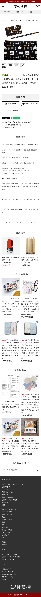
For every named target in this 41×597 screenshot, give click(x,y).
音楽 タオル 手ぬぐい (9, 497)
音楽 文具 (5, 494)
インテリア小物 (7, 519)
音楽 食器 (5, 502)
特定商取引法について (9, 574)
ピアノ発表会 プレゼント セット (16, 20)
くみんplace (6, 532)
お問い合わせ (10, 103)
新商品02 (5, 544)
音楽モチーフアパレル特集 (11, 557)
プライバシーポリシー (9, 577)
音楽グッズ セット (33, 20)
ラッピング (5, 535)
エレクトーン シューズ (9, 509)
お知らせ (31, 12)
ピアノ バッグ (6, 489)
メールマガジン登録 (8, 572)
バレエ (4, 538)
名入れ (4, 517)
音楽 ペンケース (7, 492)
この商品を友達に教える (11, 125)
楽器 (3, 505)
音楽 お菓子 (6, 487)
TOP (3, 20)
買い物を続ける (9, 127)
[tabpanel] (20, 42)
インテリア (5, 525)
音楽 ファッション (7, 514)
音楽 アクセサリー (8, 512)
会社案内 (5, 579)
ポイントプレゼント (8, 559)
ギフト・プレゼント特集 (9, 554)
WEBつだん (6, 527)
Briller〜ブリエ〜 (8, 530)
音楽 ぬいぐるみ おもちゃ (10, 500)
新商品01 (5, 542)
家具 (3, 522)
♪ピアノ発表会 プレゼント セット (13, 484)
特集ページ (19, 12)
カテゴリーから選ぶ (6, 12)
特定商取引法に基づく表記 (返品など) (16, 122)
